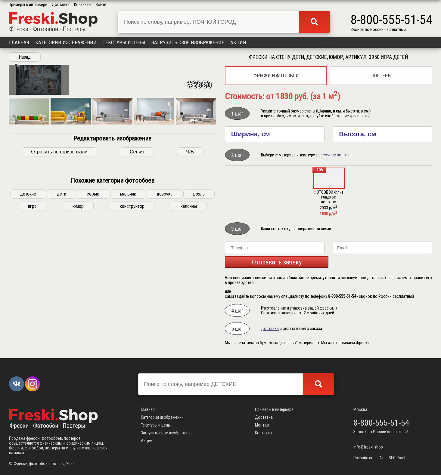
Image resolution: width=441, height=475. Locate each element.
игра (32, 315)
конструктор (132, 315)
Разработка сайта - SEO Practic (380, 457)
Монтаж (262, 425)
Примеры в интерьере (28, 4)
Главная (19, 42)
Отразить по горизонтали (59, 260)
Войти (101, 4)
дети (61, 303)
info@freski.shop (368, 447)
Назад (25, 57)
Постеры (381, 76)
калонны (189, 315)
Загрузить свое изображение (187, 42)
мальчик (128, 303)
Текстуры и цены (124, 42)
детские (28, 303)
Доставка (61, 4)
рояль (199, 303)
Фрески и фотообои (276, 76)
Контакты (82, 4)
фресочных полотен (334, 155)
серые (93, 303)
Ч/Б (190, 260)
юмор (78, 315)
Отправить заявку (277, 262)
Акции (238, 42)
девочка (164, 303)
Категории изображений (66, 42)
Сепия (137, 260)
